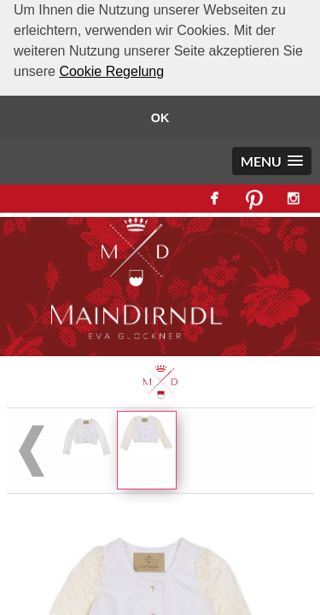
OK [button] (160, 118)
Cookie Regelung (111, 71)
